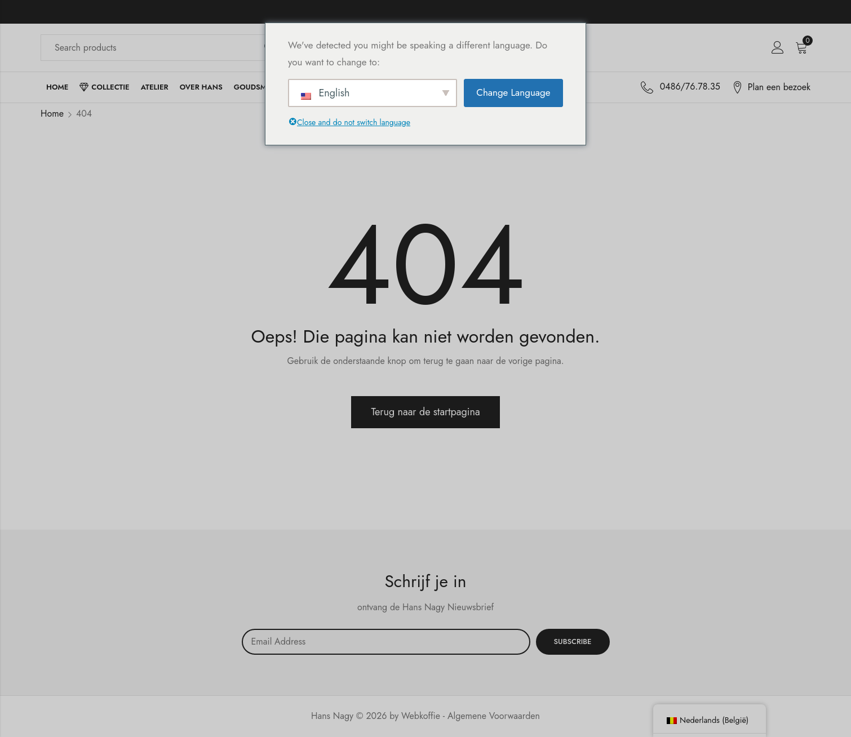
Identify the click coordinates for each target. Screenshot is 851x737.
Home (52, 113)
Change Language (513, 92)
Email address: (386, 642)
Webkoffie (420, 715)
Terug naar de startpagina (425, 412)
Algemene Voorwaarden (493, 715)
